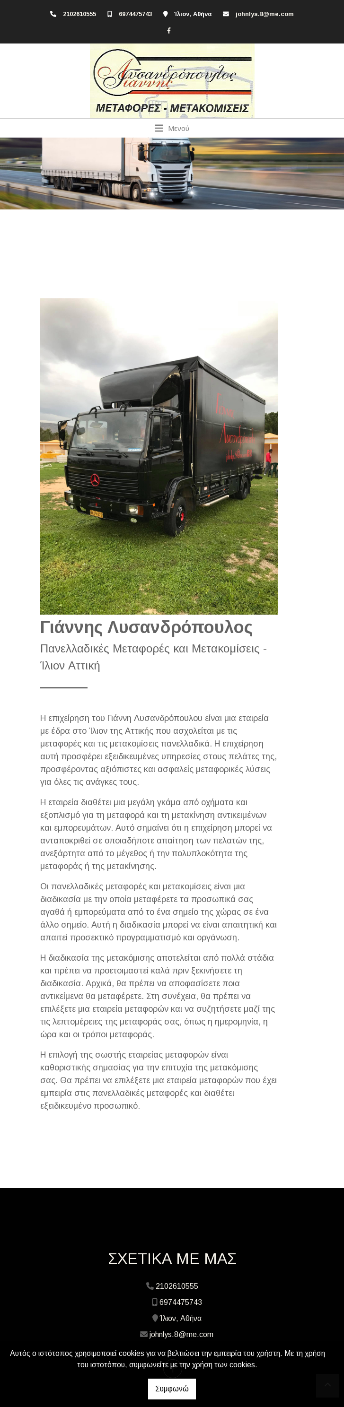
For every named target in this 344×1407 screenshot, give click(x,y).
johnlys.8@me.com (265, 13)
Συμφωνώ (172, 1389)
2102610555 (79, 13)
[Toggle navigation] (172, 128)
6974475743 (135, 13)
